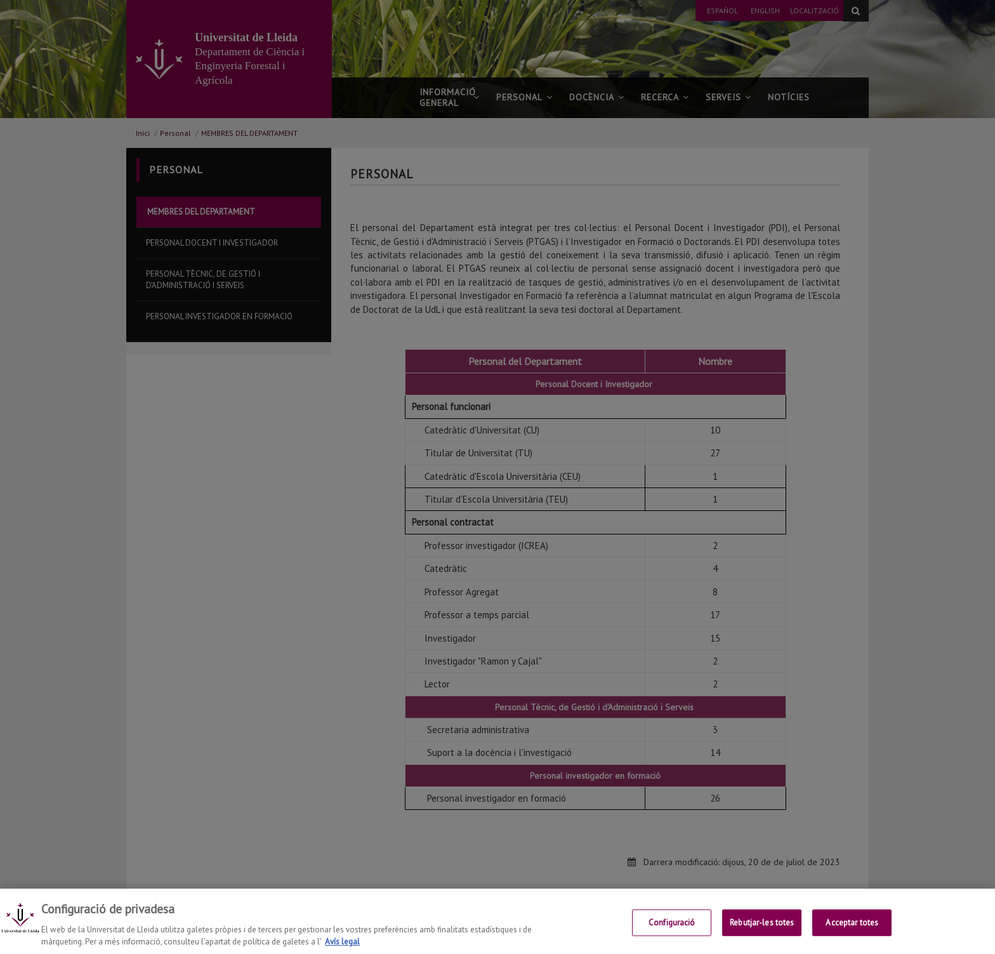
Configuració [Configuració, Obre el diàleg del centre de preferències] (672, 932)
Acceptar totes (852, 932)
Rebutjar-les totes (762, 932)
